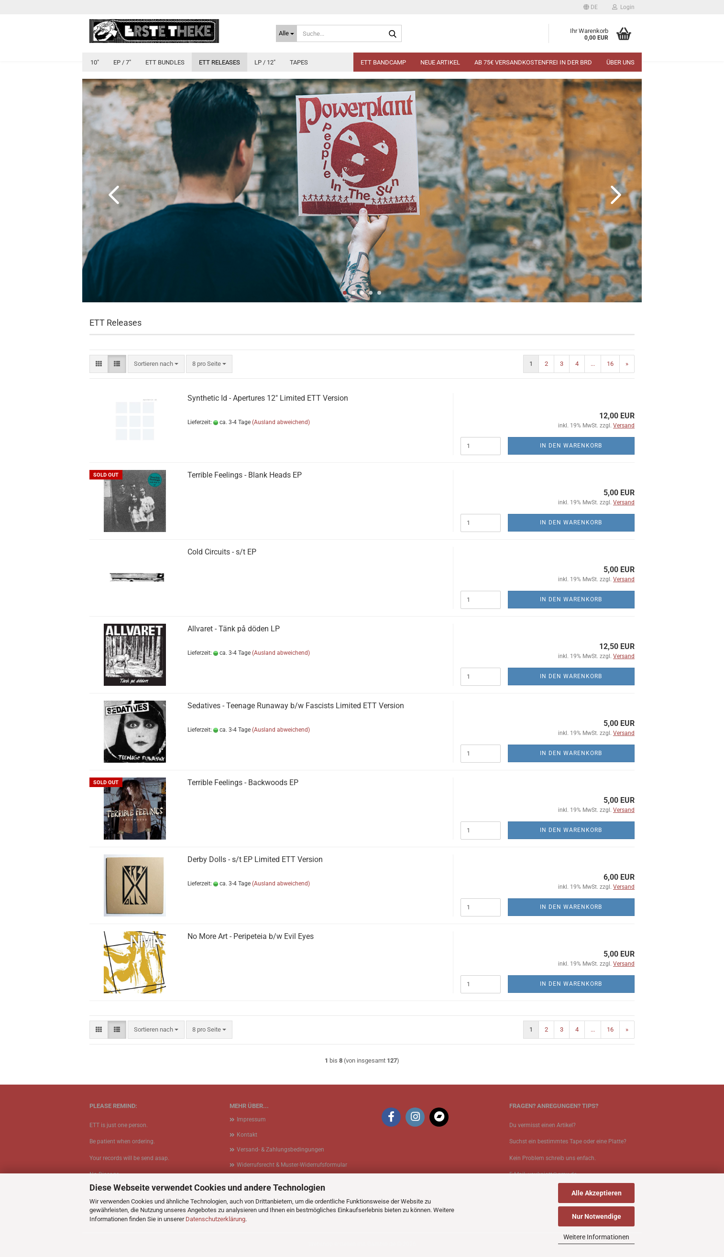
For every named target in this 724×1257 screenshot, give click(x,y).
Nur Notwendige (596, 1216)
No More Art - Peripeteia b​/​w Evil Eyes (250, 936)
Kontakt (247, 1134)
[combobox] (156, 364)
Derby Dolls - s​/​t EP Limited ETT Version (255, 859)
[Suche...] (286, 33)
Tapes (299, 62)
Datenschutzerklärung (215, 1219)
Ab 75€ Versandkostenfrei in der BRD (533, 62)
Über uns (620, 62)
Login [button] (623, 7)
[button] (590, 7)
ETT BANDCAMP (383, 62)
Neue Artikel (440, 62)
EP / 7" (122, 62)
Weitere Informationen (596, 1237)
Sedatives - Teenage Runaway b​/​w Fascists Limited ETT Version (295, 705)
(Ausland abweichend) (281, 422)
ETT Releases (219, 62)
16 (610, 363)
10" (94, 62)
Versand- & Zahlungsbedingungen (280, 1149)
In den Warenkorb (571, 445)
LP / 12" (264, 62)
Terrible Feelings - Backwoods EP (242, 782)
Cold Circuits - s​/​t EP (221, 551)
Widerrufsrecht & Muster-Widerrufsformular (292, 1164)
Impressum (251, 1119)
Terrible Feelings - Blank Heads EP (244, 474)
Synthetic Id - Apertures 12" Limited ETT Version (267, 398)
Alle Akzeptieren (596, 1193)
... (593, 363)
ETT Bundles (165, 62)
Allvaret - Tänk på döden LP (233, 628)
